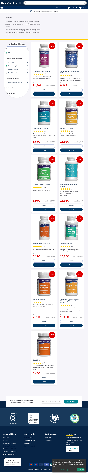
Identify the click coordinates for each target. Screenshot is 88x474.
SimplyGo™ (48, 442)
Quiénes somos (28, 439)
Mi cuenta (6, 439)
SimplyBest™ (49, 439)
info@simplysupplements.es (73, 439)
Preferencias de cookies (9, 450)
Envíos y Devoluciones (9, 445)
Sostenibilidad (28, 445)
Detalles (44, 91)
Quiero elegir (64, 470)
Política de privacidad (9, 456)
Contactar (6, 442)
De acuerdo (80, 470)
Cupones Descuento (29, 447)
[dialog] (69, 465)
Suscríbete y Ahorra (29, 442)
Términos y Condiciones (9, 453)
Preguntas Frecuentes (9, 447)
